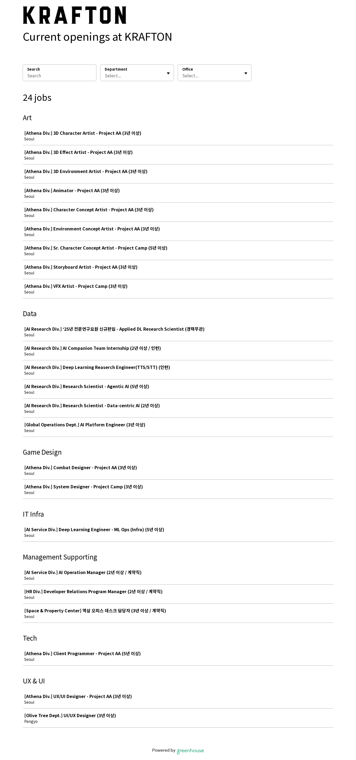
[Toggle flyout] (168, 73)
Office (187, 69)
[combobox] (105, 75)
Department (116, 69)
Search (33, 69)
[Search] (59, 76)
